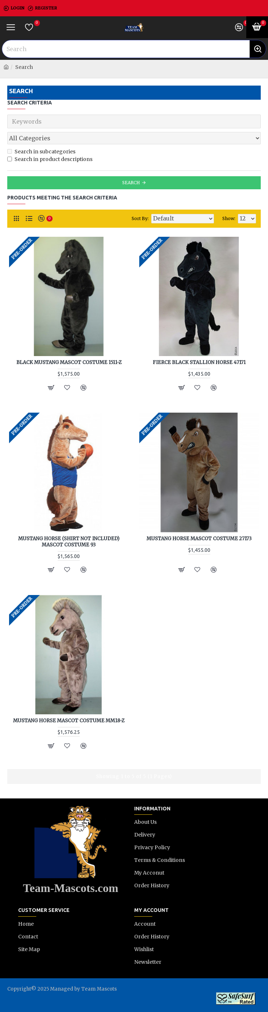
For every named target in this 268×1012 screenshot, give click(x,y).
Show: (228, 218)
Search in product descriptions (49, 159)
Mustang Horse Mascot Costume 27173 (199, 539)
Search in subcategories (41, 151)
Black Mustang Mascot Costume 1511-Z (68, 362)
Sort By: (140, 218)
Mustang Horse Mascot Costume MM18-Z (68, 721)
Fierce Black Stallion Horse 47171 (199, 362)
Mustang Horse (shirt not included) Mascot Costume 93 (68, 542)
